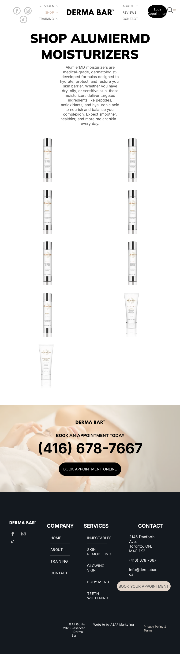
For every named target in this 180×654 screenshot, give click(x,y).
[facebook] (17, 11)
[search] (170, 10)
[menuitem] (48, 6)
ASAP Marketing (122, 624)
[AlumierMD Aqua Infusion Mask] (132, 313)
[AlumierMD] (132, 158)
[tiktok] (23, 20)
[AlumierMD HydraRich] (47, 158)
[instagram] (28, 11)
